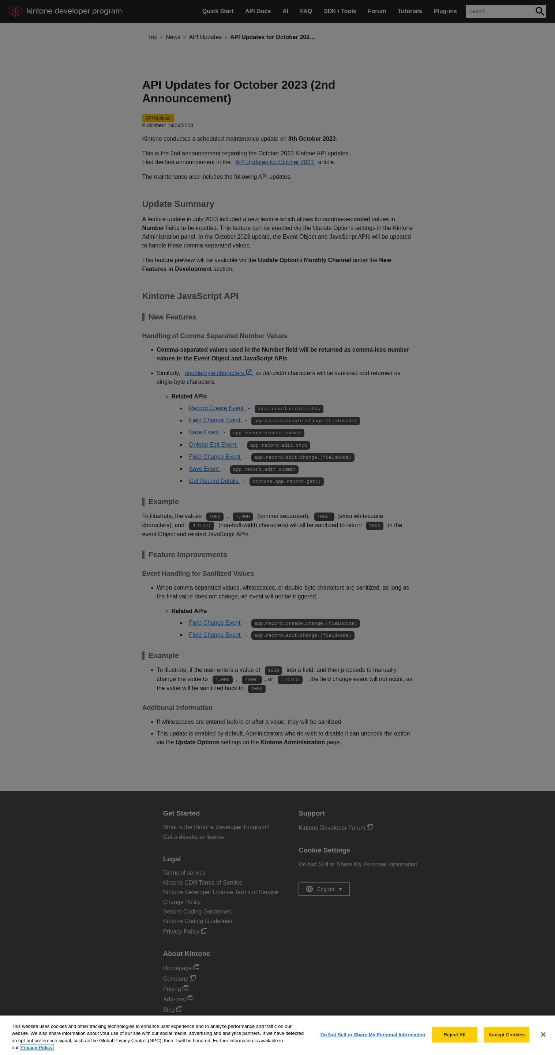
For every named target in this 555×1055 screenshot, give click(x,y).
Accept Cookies (506, 1042)
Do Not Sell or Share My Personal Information (372, 1042)
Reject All (454, 1042)
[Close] (543, 1042)
